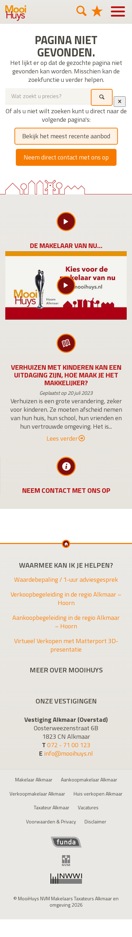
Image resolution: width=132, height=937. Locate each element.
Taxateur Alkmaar (51, 807)
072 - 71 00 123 (68, 745)
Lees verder (65, 438)
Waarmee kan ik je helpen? (66, 565)
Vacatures (88, 807)
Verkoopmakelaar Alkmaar (37, 793)
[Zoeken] (81, 11)
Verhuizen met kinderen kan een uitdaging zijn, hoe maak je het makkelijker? (66, 375)
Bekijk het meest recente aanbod (66, 136)
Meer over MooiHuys (66, 669)
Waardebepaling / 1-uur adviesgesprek (66, 579)
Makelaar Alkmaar (33, 779)
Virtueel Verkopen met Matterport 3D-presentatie (66, 645)
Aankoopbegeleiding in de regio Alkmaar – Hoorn (66, 622)
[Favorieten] (97, 11)
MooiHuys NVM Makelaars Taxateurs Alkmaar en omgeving (15, 13)
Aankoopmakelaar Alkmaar (89, 779)
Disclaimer (95, 821)
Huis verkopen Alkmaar (98, 793)
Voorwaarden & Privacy (51, 821)
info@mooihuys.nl (68, 753)
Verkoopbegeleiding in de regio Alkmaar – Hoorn (66, 598)
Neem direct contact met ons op (66, 157)
